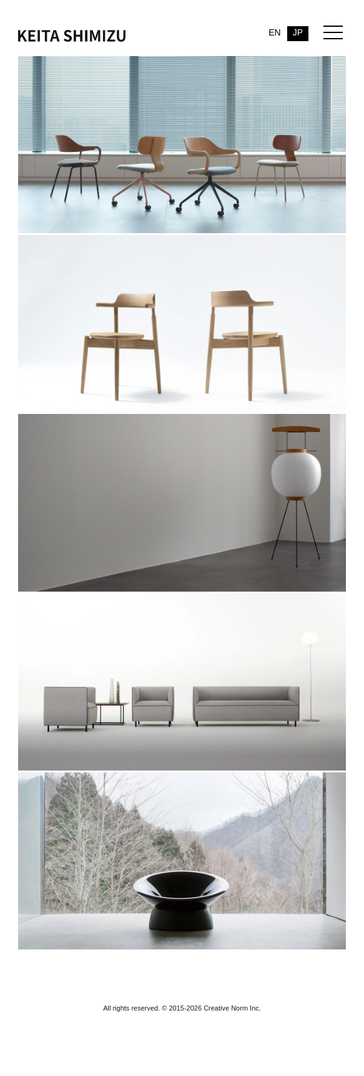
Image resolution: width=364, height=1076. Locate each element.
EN (274, 32)
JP (298, 32)
